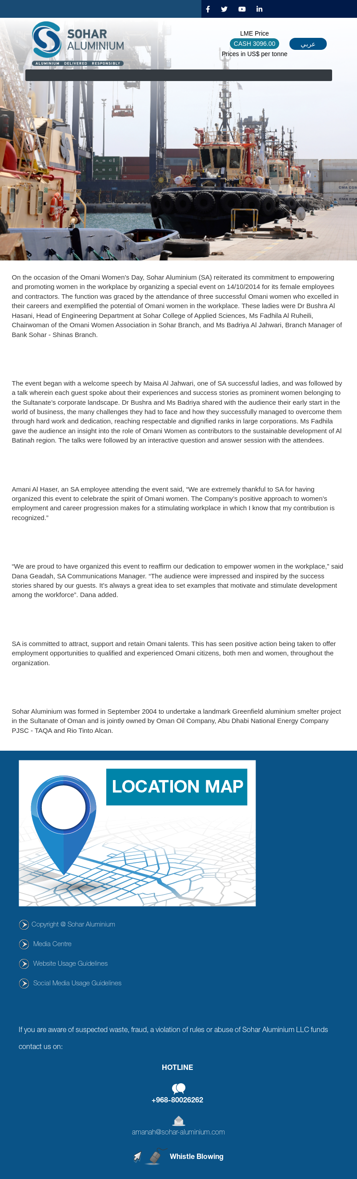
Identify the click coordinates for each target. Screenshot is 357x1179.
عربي (308, 44)
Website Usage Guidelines (70, 964)
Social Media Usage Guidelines (77, 983)
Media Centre (52, 944)
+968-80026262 (177, 1101)
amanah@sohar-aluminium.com (178, 1133)
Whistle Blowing (197, 1157)
